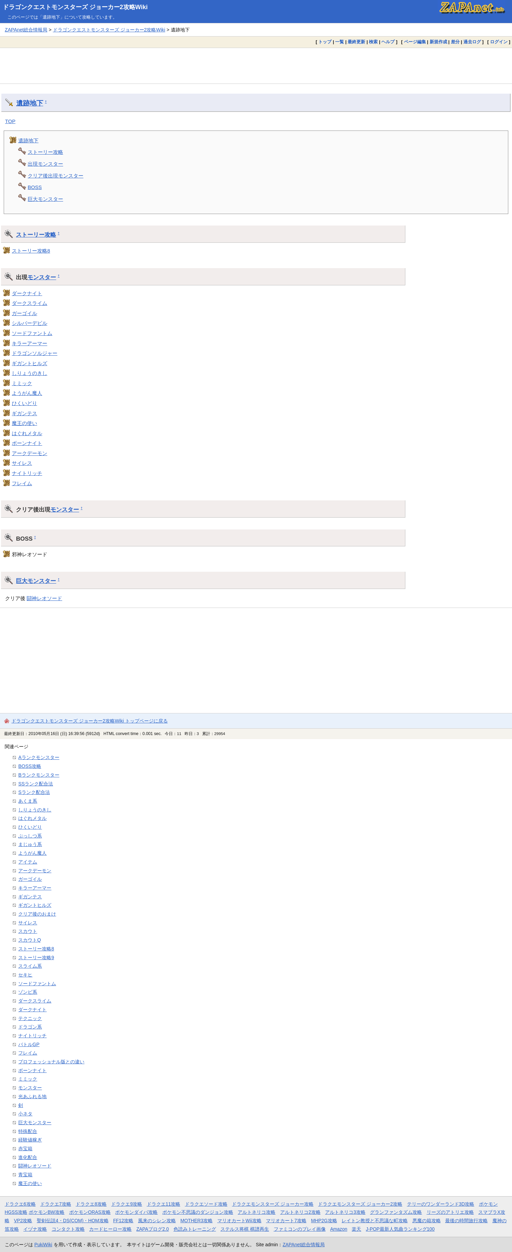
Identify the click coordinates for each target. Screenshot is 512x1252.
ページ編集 (415, 41)
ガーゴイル (24, 313)
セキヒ (25, 974)
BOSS (35, 187)
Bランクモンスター (38, 775)
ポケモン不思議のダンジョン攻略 (197, 1212)
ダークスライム (29, 303)
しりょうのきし (29, 373)
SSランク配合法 (35, 783)
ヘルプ (388, 41)
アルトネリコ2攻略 (300, 1212)
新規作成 (438, 41)
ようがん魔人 (27, 393)
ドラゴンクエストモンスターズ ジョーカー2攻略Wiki (75, 7)
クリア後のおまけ (37, 914)
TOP (10, 121)
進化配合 (27, 1157)
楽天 (356, 1229)
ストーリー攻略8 (31, 251)
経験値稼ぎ (30, 1139)
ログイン (499, 41)
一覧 (339, 41)
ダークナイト (27, 293)
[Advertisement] (256, 65)
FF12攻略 (123, 1220)
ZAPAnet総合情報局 (26, 29)
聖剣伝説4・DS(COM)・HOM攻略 (73, 1220)
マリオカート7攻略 (286, 1220)
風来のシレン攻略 (157, 1220)
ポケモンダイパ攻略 (136, 1212)
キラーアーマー (29, 343)
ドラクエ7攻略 (55, 1204)
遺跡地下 (29, 103)
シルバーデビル (29, 323)
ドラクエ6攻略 (20, 1204)
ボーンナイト (27, 443)
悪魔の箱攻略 (426, 1220)
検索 (373, 41)
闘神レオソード (44, 598)
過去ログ (472, 41)
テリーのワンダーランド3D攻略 (441, 1204)
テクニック (30, 1018)
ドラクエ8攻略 (91, 1204)
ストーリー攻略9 (36, 957)
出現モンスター (45, 164)
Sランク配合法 (34, 792)
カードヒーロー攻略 (110, 1229)
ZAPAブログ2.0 (152, 1229)
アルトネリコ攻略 (256, 1212)
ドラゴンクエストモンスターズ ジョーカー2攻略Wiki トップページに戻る (89, 721)
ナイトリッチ (27, 473)
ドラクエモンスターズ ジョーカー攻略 (273, 1204)
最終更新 (356, 41)
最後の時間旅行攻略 (466, 1220)
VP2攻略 (23, 1220)
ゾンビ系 (27, 992)
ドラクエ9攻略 (126, 1204)
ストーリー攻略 (45, 152)
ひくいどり (24, 403)
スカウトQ (29, 940)
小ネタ (25, 1113)
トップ (324, 41)
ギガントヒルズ (29, 363)
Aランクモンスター (38, 757)
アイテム (27, 862)
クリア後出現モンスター (55, 176)
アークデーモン (29, 453)
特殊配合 (27, 1131)
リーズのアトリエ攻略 (450, 1212)
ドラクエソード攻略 (206, 1204)
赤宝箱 (25, 1148)
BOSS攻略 (29, 766)
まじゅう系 (30, 844)
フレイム (22, 483)
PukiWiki (43, 1244)
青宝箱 (25, 1174)
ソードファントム (32, 333)
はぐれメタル (27, 433)
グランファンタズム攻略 (396, 1212)
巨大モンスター (45, 199)
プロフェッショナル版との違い (51, 1061)
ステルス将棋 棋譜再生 (244, 1229)
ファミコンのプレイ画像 (300, 1229)
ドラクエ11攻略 (163, 1204)
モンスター (41, 277)
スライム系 (30, 966)
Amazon (338, 1229)
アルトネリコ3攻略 (345, 1212)
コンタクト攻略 (68, 1229)
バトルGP (28, 1044)
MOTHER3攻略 (196, 1220)
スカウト (27, 931)
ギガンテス (24, 413)
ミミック (22, 383)
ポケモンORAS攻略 (90, 1212)
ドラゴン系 (30, 1027)
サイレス (22, 463)
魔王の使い (24, 423)
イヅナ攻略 (35, 1229)
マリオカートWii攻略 (239, 1220)
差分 (455, 41)
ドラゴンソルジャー (34, 353)
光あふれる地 (32, 1096)
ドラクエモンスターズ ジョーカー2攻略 (360, 1204)
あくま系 (27, 801)
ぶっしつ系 (30, 835)
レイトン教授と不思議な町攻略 (375, 1220)
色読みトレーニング (194, 1229)
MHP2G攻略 (324, 1220)
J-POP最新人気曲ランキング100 (400, 1229)
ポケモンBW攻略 (46, 1212)
